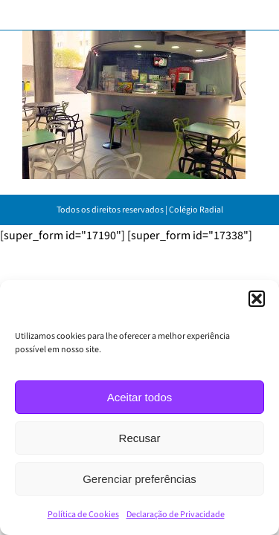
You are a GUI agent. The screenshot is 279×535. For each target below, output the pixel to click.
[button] (256, 298)
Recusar (140, 438)
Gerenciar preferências (139, 479)
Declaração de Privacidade (175, 514)
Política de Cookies (83, 514)
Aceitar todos (140, 397)
